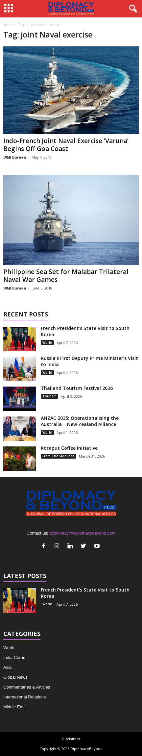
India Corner (15, 657)
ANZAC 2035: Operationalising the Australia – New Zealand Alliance (80, 421)
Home (7, 24)
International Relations (24, 696)
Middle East (14, 706)
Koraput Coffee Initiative (69, 448)
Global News (15, 677)
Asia (7, 667)
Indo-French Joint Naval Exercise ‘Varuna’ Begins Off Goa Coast (66, 145)
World (47, 342)
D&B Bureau (14, 157)
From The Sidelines (58, 456)
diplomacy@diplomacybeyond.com (82, 533)
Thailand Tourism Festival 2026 (77, 388)
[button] (132, 9)
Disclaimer (71, 738)
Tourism (49, 396)
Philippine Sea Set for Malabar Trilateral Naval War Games (66, 275)
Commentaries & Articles (26, 687)
